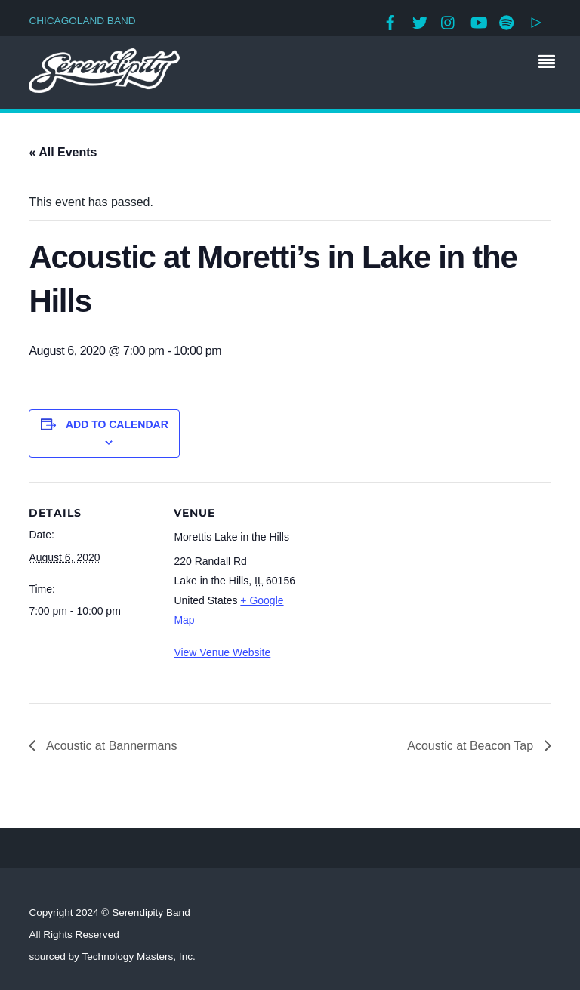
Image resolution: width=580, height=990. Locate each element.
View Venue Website (222, 652)
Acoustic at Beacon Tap (471, 745)
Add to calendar (117, 424)
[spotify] (506, 20)
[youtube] (478, 20)
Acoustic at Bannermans (110, 745)
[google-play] (536, 20)
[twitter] (419, 20)
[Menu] (550, 63)
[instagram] (448, 20)
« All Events (63, 152)
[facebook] (390, 20)
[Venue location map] (398, 586)
